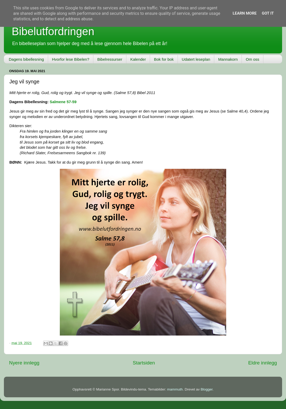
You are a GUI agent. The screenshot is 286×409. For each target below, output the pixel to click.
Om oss (252, 59)
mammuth (175, 389)
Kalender (138, 59)
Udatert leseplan (196, 59)
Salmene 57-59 (63, 102)
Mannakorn (228, 59)
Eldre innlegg (262, 362)
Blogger (207, 389)
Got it (268, 13)
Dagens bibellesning (26, 59)
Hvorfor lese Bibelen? (70, 59)
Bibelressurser (109, 59)
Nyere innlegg (24, 362)
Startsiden (144, 362)
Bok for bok (164, 59)
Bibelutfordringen (53, 31)
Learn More (245, 13)
